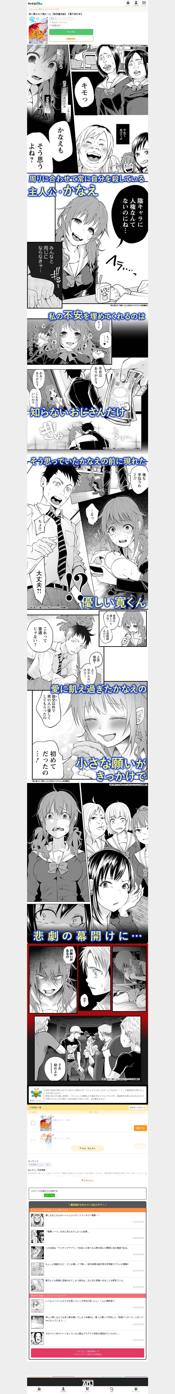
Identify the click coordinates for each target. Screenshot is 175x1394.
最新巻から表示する (138, 1107)
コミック (32, 9)
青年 (40, 9)
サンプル (71, 32)
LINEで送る (49, 1195)
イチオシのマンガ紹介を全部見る (88, 1352)
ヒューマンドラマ (52, 9)
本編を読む (71, 39)
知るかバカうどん (59, 22)
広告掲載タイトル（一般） (39, 1165)
